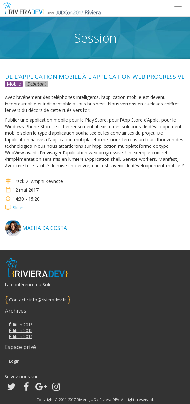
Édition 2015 (20, 330)
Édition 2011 (20, 336)
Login (14, 361)
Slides (19, 207)
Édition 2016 (20, 324)
